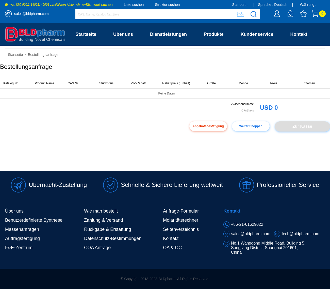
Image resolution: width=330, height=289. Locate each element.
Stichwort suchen (99, 5)
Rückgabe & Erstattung (107, 229)
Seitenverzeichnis (181, 229)
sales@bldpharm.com (31, 14)
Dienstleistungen (168, 34)
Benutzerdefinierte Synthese (33, 220)
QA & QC (172, 247)
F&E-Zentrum (18, 247)
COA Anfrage (97, 247)
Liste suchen (134, 5)
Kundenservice (257, 34)
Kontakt (298, 34)
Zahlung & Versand (103, 220)
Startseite (85, 34)
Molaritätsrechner (180, 220)
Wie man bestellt (101, 211)
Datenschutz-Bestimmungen (112, 238)
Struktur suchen (167, 5)
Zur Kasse (302, 126)
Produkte (214, 34)
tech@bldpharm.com (300, 234)
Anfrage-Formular (181, 211)
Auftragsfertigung (22, 238)
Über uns (123, 34)
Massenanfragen (22, 229)
